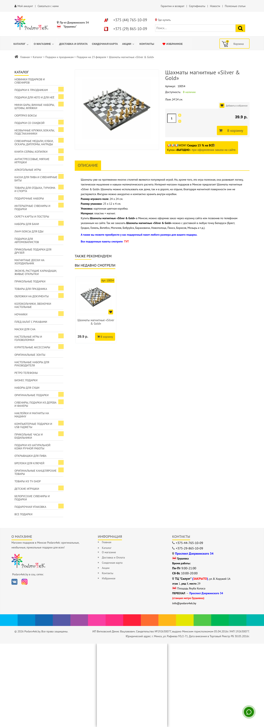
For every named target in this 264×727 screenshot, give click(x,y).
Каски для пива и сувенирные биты (35, 178)
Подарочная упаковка (30, 507)
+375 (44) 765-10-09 (130, 19)
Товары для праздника (30, 289)
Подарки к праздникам (59, 57)
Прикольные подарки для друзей (32, 251)
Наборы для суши (26, 388)
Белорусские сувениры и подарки (32, 497)
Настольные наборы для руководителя (31, 363)
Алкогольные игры (27, 170)
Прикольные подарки (29, 281)
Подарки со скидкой (29, 123)
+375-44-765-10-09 (189, 543)
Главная (25, 57)
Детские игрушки (26, 489)
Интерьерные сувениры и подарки (32, 207)
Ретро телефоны (26, 373)
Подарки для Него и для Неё (34, 97)
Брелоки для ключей (29, 463)
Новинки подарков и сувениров (29, 81)
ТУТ (126, 241)
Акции (105, 568)
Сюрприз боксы (25, 115)
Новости (215, 6)
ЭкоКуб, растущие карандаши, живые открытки (35, 272)
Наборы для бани (26, 224)
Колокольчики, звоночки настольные (32, 305)
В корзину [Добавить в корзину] (234, 130)
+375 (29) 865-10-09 (130, 28)
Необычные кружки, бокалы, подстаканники (34, 132)
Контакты (107, 573)
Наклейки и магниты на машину (31, 414)
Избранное (108, 578)
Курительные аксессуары (32, 347)
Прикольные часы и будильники (28, 436)
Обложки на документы (31, 296)
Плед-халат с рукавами (30, 322)
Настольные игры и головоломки (28, 338)
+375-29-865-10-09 (189, 548)
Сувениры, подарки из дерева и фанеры (35, 404)
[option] (95, 310)
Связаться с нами (48, 6)
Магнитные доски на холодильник (29, 261)
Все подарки (23, 514)
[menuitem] (21, 44)
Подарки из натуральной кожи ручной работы (32, 446)
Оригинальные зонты (29, 355)
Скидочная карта (112, 562)
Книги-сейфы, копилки (30, 151)
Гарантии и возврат (172, 6)
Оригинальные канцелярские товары (35, 472)
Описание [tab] (88, 165)
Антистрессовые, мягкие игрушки (31, 160)
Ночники (20, 314)
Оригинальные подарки (31, 395)
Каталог (37, 57)
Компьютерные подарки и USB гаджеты (33, 425)
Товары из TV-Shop (27, 481)
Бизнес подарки (26, 380)
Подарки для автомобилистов (26, 240)
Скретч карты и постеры (31, 216)
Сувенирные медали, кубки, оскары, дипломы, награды (34, 142)
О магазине (109, 552)
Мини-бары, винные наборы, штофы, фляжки (34, 106)
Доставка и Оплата (113, 557)
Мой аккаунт (25, 6)
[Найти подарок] (240, 28)
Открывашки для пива (30, 456)
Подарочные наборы (29, 198)
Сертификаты (197, 6)
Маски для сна (24, 329)
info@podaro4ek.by (184, 603)
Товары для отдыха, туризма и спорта (34, 189)
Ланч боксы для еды (28, 231)
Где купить (164, 20)
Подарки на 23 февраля (91, 57)
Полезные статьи (235, 6)
